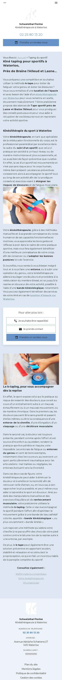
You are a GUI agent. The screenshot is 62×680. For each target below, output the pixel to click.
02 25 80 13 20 (31, 35)
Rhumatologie (31, 583)
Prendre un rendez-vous (31, 42)
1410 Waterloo (31, 643)
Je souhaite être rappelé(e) (31, 321)
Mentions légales (31, 669)
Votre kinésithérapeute (31, 578)
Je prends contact (31, 329)
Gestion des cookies (31, 677)
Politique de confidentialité (31, 673)
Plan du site (31, 664)
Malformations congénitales (31, 574)
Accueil (22, 57)
